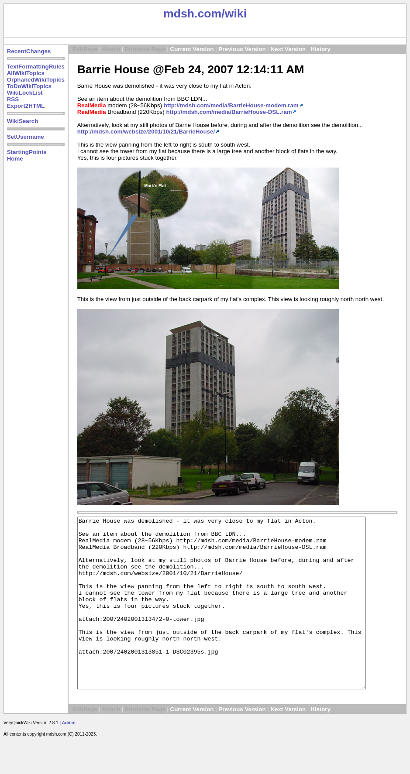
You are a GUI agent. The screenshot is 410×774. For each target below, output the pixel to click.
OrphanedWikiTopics (36, 79)
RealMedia (91, 105)
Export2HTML (26, 106)
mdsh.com (192, 13)
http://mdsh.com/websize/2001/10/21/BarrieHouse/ (146, 131)
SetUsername (25, 137)
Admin (69, 756)
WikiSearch (22, 121)
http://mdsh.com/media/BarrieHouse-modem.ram (231, 105)
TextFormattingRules (36, 66)
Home (15, 158)
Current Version (192, 49)
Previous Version (241, 49)
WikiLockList (25, 92)
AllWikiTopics (26, 73)
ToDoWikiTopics (29, 86)
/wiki (234, 13)
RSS (13, 99)
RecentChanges (29, 51)
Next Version (288, 49)
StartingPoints (27, 152)
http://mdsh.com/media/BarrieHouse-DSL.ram (229, 112)
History (320, 49)
